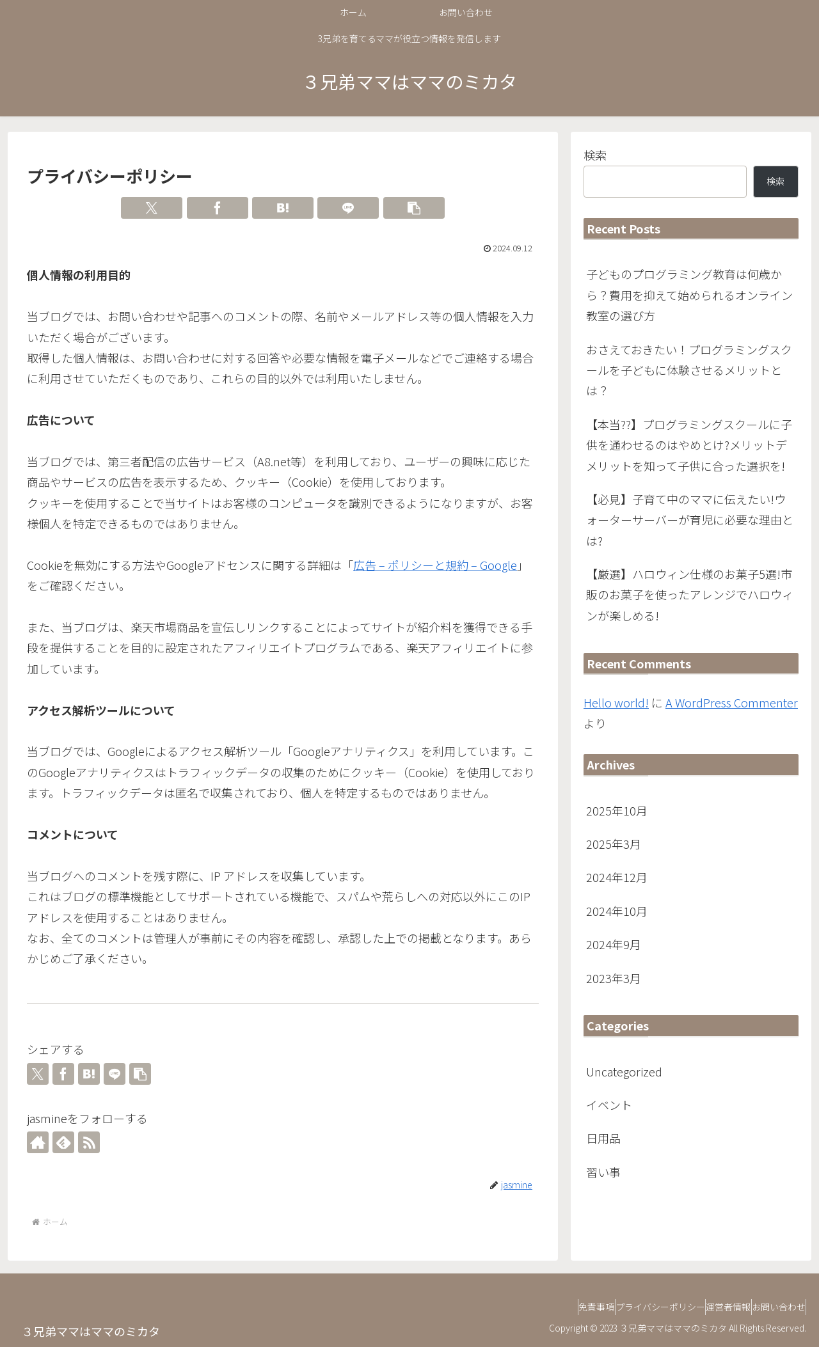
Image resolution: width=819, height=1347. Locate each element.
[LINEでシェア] (348, 208)
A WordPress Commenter (731, 702)
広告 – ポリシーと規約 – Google (435, 564)
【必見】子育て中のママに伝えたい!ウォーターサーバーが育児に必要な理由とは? (689, 520)
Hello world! (616, 702)
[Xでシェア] (151, 208)
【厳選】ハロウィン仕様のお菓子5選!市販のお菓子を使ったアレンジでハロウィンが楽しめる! (689, 594)
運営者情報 (709, 1306)
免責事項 (553, 1306)
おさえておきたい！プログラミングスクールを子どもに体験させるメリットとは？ (689, 370)
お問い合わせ (772, 1306)
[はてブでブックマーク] (283, 208)
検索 (595, 154)
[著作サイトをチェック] (38, 1142)
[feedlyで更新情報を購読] (63, 1142)
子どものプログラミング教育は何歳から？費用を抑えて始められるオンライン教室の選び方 (689, 294)
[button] (414, 208)
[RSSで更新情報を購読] (89, 1142)
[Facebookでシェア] (217, 208)
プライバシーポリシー (629, 1306)
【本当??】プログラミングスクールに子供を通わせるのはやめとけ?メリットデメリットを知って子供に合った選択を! (689, 445)
